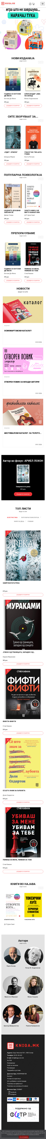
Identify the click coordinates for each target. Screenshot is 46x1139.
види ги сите (23, 61)
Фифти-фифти (9, 721)
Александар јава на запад (32, 95)
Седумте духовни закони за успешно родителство (12, 213)
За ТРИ (9, 1060)
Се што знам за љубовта (14, 790)
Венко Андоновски (31, 98)
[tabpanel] (23, 28)
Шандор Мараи (9, 157)
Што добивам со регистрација (16, 1081)
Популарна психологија (30, 517)
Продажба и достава (13, 1070)
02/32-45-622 (18, 1055)
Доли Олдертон (8, 795)
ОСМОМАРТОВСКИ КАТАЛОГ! (18, 331)
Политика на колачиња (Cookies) (17, 1086)
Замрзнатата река (11, 583)
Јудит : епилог (10, 152)
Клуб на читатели (12, 1065)
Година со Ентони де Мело (12, 95)
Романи (30, 521)
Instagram (13, 1094)
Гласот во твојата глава (33, 153)
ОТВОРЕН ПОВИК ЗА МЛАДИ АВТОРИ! (21, 382)
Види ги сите (23, 511)
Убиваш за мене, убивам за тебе (31, 270)
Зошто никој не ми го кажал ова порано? (32, 212)
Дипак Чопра (8, 215)
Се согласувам (24, 1137)
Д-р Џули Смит (29, 215)
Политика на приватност (15, 1083)
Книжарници (11, 1063)
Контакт (9, 1076)
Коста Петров (29, 157)
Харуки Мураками (9, 657)
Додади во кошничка (12, 105)
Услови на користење (14, 1078)
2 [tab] (43, 11)
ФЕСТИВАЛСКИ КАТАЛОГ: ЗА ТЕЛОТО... (22, 433)
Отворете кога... (9, 919)
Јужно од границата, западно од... (19, 652)
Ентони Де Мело (10, 98)
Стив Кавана (28, 273)
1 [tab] (40, 11)
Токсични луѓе (29, 919)
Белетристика (12, 517)
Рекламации (11, 1068)
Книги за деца (19, 521)
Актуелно (7, 325)
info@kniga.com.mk (18, 1058)
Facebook (13, 1092)
